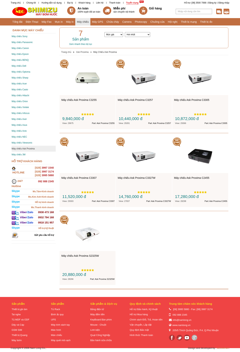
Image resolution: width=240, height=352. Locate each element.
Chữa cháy (112, 21)
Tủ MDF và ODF (20, 319)
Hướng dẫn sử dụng (51, 2)
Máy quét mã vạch (60, 340)
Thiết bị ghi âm (19, 309)
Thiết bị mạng (189, 21)
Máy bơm (17, 340)
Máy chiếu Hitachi (20, 95)
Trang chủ (16, 2)
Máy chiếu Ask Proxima (23, 148)
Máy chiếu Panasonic (22, 42)
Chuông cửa (157, 21)
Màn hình (56, 330)
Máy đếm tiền (97, 314)
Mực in (59, 21)
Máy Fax (47, 21)
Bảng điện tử (97, 309)
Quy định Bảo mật (139, 330)
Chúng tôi (31, 2)
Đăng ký (212, 2)
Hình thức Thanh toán (141, 335)
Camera (127, 21)
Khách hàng (84, 2)
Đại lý (70, 2)
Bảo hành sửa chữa (101, 340)
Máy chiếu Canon (20, 48)
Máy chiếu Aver (19, 119)
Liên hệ (99, 2)
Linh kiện (95, 330)
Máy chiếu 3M (18, 154)
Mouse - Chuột (98, 324)
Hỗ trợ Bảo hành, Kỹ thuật (144, 309)
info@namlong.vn (182, 320)
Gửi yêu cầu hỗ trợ (44, 235)
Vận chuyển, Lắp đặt (140, 324)
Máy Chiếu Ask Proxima (105, 52)
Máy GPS (97, 21)
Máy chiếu (83, 21)
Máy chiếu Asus (19, 125)
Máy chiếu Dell (19, 66)
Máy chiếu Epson (20, 54)
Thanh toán (114, 2)
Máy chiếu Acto (19, 131)
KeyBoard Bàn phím (101, 319)
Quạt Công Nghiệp (100, 335)
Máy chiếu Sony (19, 36)
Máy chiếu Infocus (21, 113)
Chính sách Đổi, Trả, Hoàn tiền (146, 319)
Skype (16, 190)
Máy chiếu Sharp (20, 77)
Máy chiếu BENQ (20, 60)
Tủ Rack (55, 309)
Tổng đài (17, 21)
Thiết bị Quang (19, 335)
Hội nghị (172, 21)
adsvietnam (223, 348)
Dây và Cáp (18, 324)
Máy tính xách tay (60, 324)
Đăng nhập (223, 2)
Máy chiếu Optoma (21, 72)
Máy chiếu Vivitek (20, 107)
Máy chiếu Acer (19, 83)
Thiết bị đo (206, 21)
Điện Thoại (32, 21)
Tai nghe (16, 314)
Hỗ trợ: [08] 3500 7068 (195, 2)
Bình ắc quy (57, 314)
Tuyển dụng (132, 2)
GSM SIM (17, 330)
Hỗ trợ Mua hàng (139, 314)
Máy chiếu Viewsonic (22, 142)
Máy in (70, 21)
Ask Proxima (82, 52)
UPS (53, 319)
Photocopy (141, 21)
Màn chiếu (56, 335)
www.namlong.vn (181, 325)
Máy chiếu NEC (19, 137)
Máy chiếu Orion (20, 101)
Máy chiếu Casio (20, 89)
